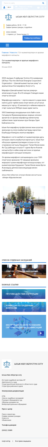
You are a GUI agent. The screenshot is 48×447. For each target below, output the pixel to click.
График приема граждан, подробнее (19, 27)
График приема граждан (11, 416)
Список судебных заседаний (12, 398)
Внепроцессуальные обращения (14, 404)
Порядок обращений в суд (12, 400)
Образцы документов (10, 402)
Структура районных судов (12, 386)
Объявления (6, 420)
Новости (13, 53)
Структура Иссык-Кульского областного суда (19, 384)
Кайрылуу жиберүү (32, 38)
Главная (5, 53)
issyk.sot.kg (6, 441)
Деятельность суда (9, 382)
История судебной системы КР (13, 380)
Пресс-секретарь (8, 414)
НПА (3, 396)
